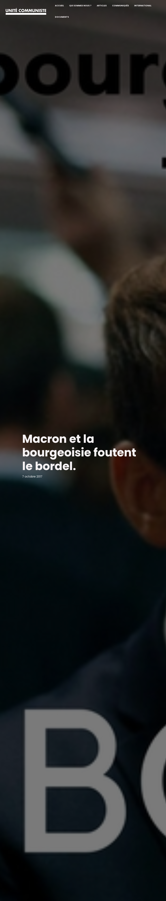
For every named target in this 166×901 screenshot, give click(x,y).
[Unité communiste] (26, 11)
